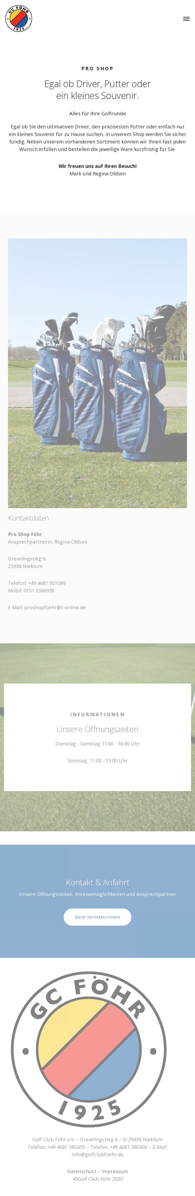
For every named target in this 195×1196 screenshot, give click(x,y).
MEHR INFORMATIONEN (97, 917)
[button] (183, 7)
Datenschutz (81, 1171)
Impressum (115, 1171)
